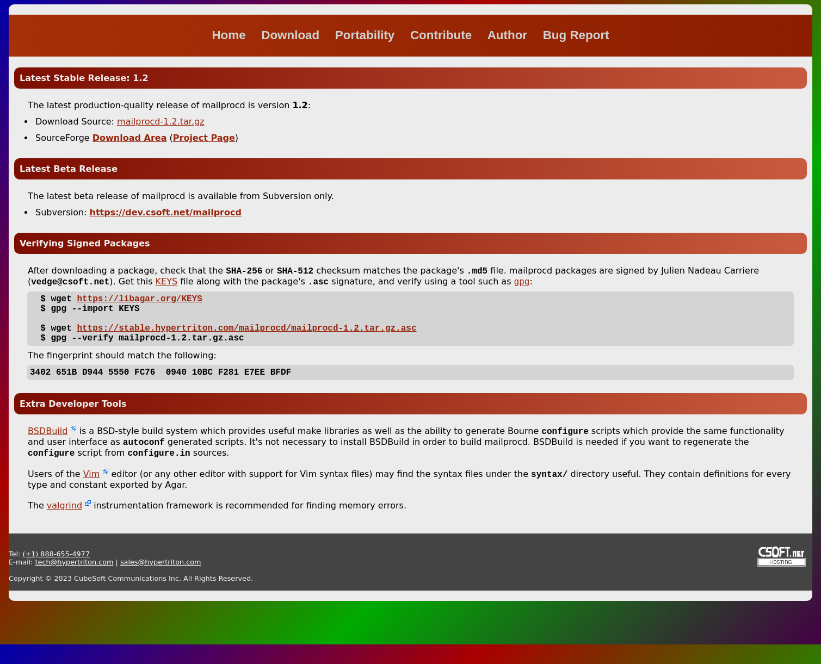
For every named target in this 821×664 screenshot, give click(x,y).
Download (292, 35)
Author (509, 35)
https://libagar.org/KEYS (139, 302)
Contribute (442, 35)
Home (230, 35)
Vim (91, 493)
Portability (366, 35)
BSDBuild (47, 447)
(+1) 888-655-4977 (56, 573)
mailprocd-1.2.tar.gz (161, 121)
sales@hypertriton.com (160, 582)
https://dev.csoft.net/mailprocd (166, 212)
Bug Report (576, 35)
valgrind (64, 525)
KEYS (167, 283)
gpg (522, 284)
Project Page (204, 138)
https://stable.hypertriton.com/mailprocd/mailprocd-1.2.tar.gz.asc (246, 338)
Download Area (129, 138)
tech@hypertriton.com (74, 582)
